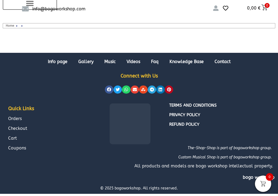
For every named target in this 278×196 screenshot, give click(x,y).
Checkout (17, 128)
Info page (57, 61)
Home (10, 25)
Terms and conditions (193, 105)
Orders (15, 118)
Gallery (85, 61)
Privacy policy (184, 114)
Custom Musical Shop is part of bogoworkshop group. (225, 157)
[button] (109, 89)
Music (110, 61)
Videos (133, 61)
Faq (155, 61)
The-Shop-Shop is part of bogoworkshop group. (230, 148)
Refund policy (184, 124)
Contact (222, 61)
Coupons (17, 148)
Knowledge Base (186, 61)
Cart (12, 138)
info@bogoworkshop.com (59, 8)
